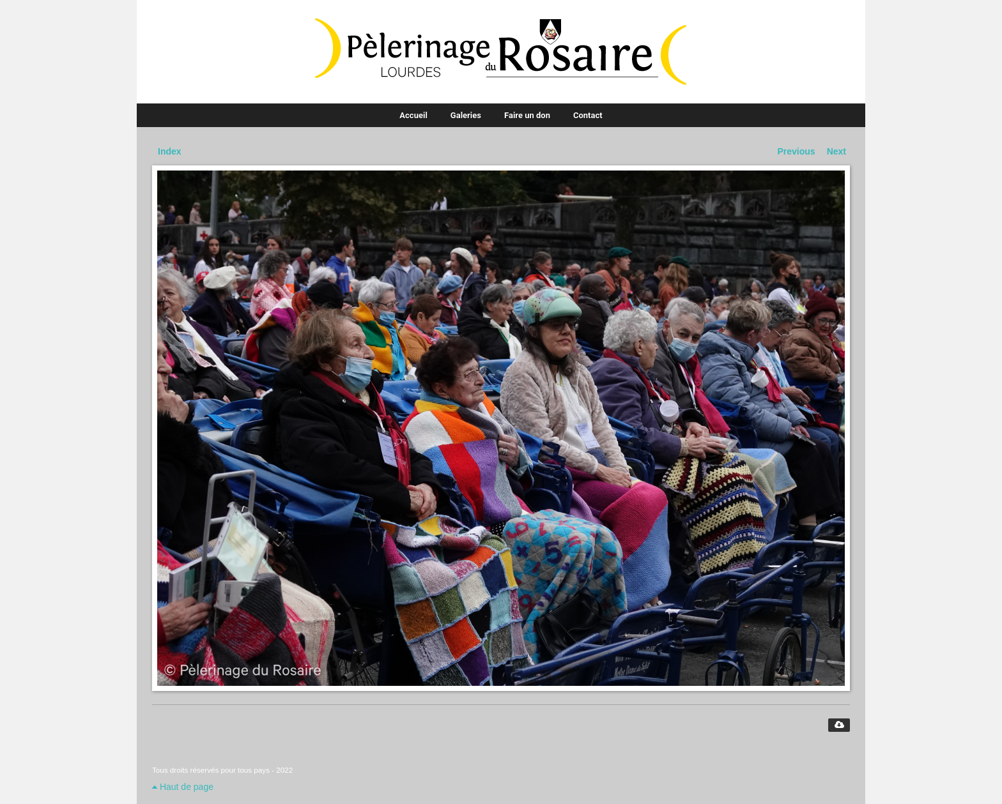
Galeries (466, 115)
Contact (588, 115)
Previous (796, 151)
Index (169, 151)
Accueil (413, 115)
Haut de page (182, 787)
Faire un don (527, 115)
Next (836, 151)
